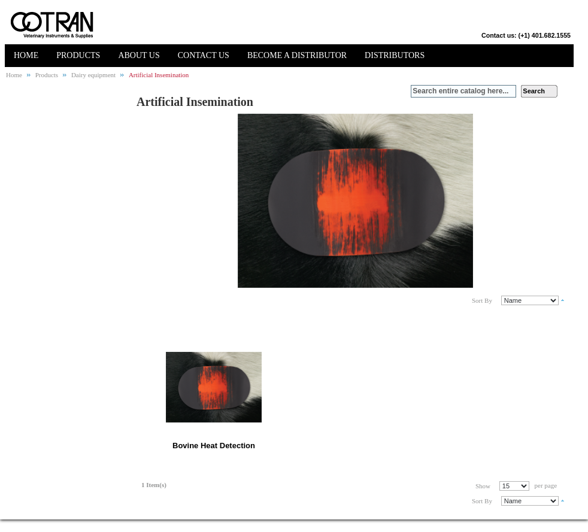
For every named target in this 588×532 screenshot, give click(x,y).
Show (482, 486)
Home (14, 74)
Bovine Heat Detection (213, 445)
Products (47, 74)
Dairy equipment (93, 74)
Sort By (482, 300)
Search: (403, 91)
